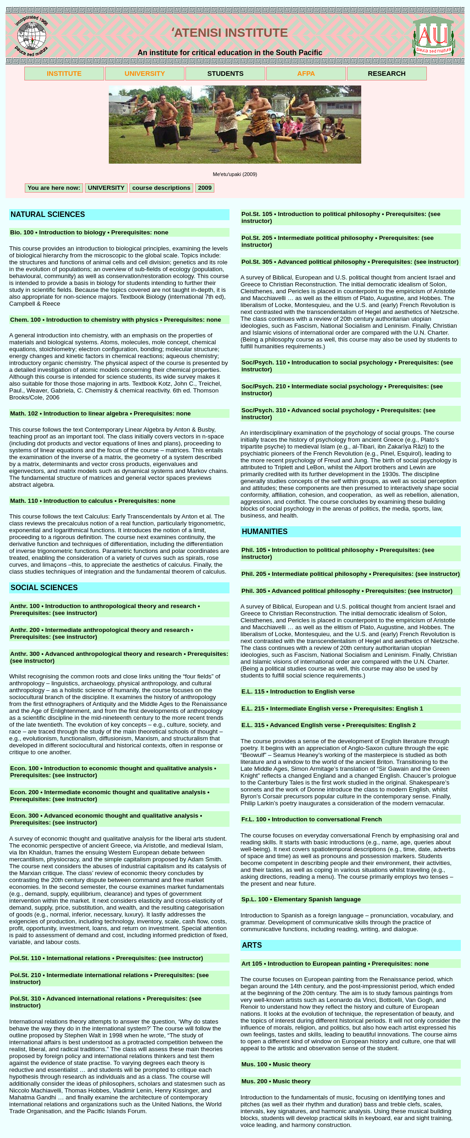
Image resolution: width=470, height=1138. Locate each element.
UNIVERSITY (145, 73)
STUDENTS (225, 73)
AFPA (306, 73)
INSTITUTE (64, 73)
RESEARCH (387, 73)
